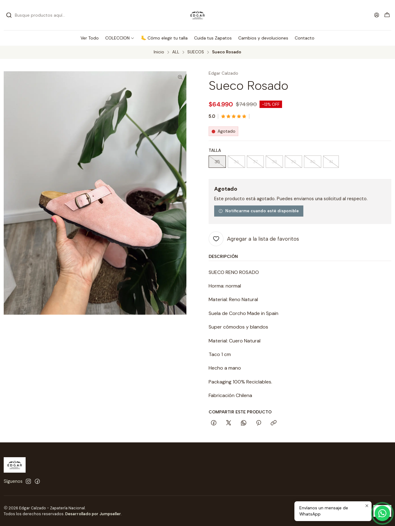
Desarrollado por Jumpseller (93, 513)
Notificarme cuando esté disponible (258, 210)
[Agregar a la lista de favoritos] (254, 238)
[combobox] (38, 15)
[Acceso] (376, 15)
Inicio (159, 52)
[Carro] (387, 15)
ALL (175, 52)
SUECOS (195, 52)
